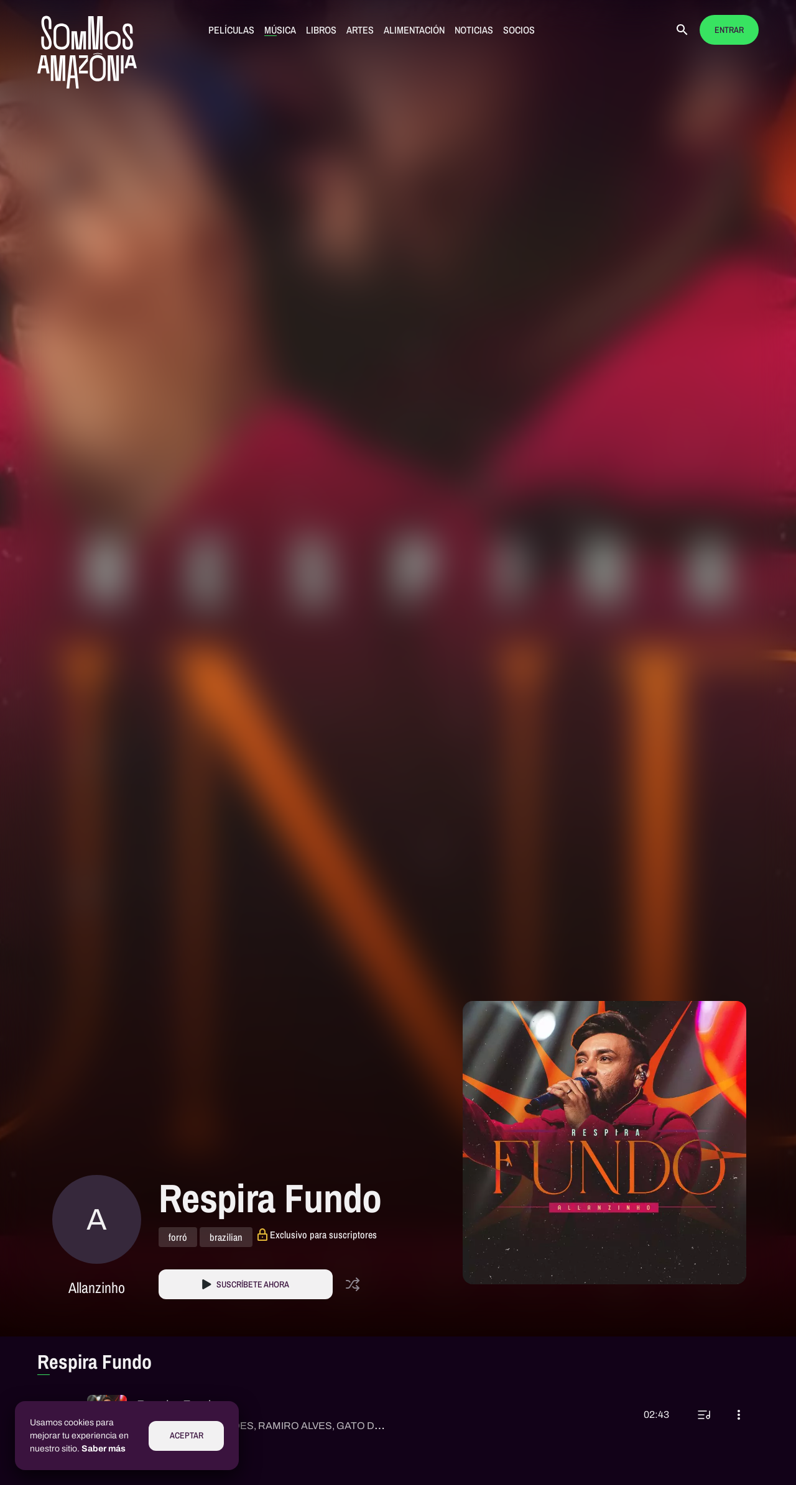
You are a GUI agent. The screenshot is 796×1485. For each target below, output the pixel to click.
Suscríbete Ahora (252, 1284)
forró (178, 1237)
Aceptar (186, 1435)
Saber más (103, 1448)
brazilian (226, 1237)
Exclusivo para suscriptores (323, 1234)
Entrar (729, 30)
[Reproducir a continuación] (704, 1415)
